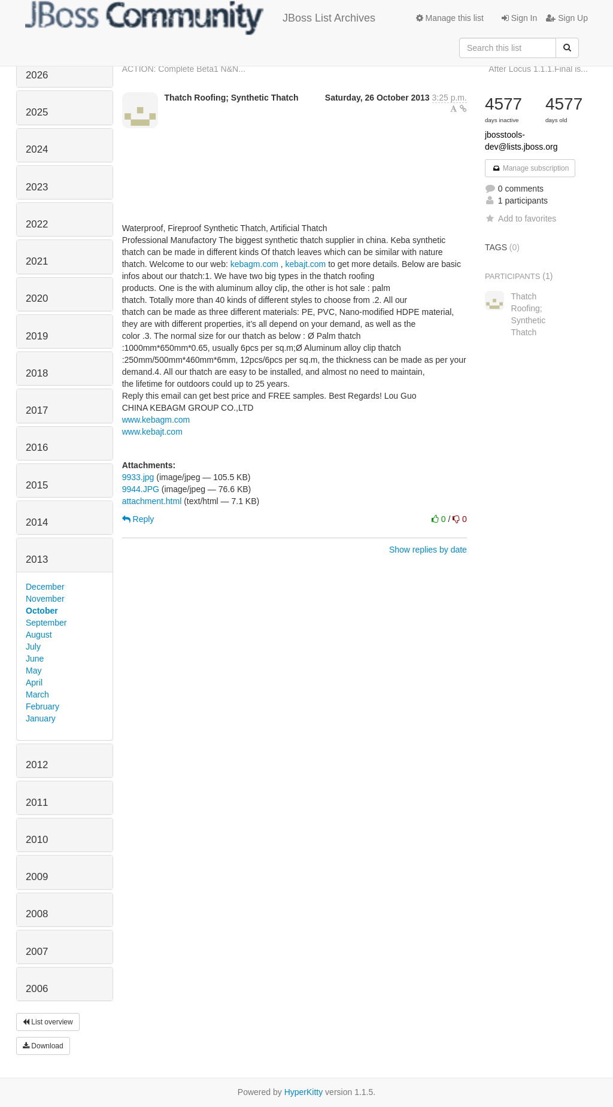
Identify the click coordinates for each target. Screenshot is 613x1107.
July (33, 646)
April (34, 682)
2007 (37, 951)
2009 (37, 876)
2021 (37, 261)
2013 (37, 559)
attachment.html (152, 501)
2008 (37, 914)
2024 (37, 149)
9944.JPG (140, 489)
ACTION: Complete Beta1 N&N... (183, 69)
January (41, 718)
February (42, 706)
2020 (37, 298)
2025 (37, 112)
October (42, 610)
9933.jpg (138, 477)
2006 (37, 988)
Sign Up (567, 18)
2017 (37, 410)
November (45, 598)
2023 (37, 187)
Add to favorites (520, 218)
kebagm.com (254, 264)
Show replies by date (428, 549)
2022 (37, 224)
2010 (37, 839)
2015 (37, 485)
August (39, 634)
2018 (37, 373)
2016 (37, 447)
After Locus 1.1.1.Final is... (538, 69)
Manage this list (450, 18)
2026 (37, 75)
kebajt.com (306, 264)
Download (43, 1046)
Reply (138, 519)
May (33, 670)
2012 (37, 765)
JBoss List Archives (200, 18)
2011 (37, 802)
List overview (48, 1022)
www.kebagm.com (156, 419)
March (37, 694)
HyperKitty (303, 1092)
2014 (37, 522)
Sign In (519, 18)
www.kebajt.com (152, 431)
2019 (37, 336)
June (35, 658)
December (45, 587)
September (46, 622)
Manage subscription (530, 168)
